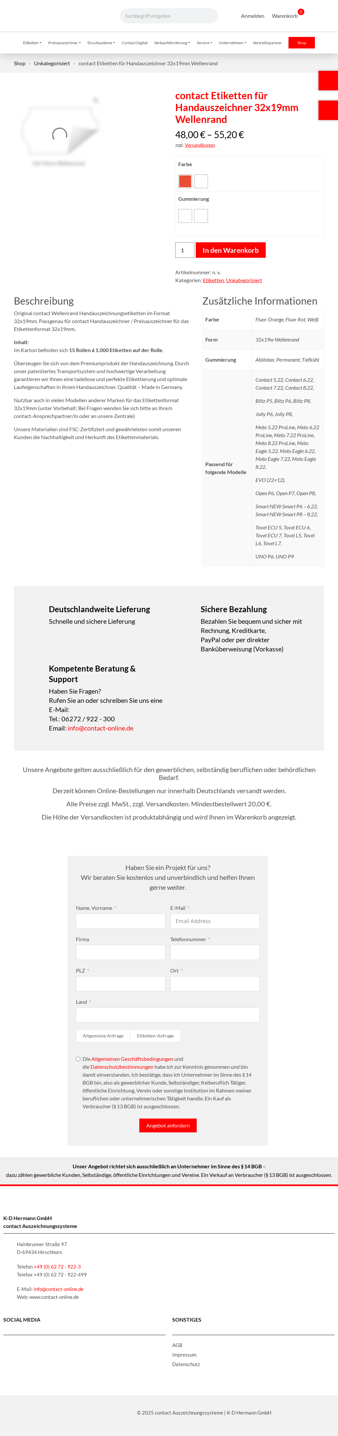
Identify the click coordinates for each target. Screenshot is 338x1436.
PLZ (80, 970)
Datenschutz (186, 1364)
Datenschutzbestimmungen (121, 1066)
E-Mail (178, 908)
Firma (82, 939)
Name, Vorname (94, 908)
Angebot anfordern (168, 1125)
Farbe (185, 164)
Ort (174, 970)
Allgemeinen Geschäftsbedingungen (132, 1059)
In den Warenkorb (231, 250)
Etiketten (213, 280)
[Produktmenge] (184, 250)
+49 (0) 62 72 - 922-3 (57, 1267)
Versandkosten (200, 145)
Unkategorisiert (52, 63)
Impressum (184, 1355)
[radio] (185, 181)
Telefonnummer (188, 939)
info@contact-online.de (100, 728)
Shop (19, 63)
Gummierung (193, 198)
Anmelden (252, 16)
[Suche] (206, 15)
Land (81, 1002)
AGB (177, 1345)
